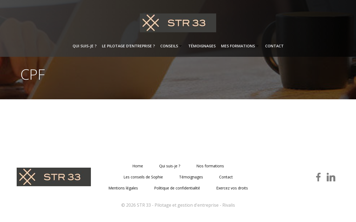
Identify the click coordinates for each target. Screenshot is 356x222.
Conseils (171, 45)
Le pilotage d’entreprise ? (128, 45)
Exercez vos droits (232, 188)
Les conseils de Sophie (143, 177)
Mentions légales (123, 188)
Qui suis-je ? (85, 45)
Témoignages (202, 45)
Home (137, 166)
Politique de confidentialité (177, 188)
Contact (274, 45)
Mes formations (240, 45)
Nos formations (210, 166)
